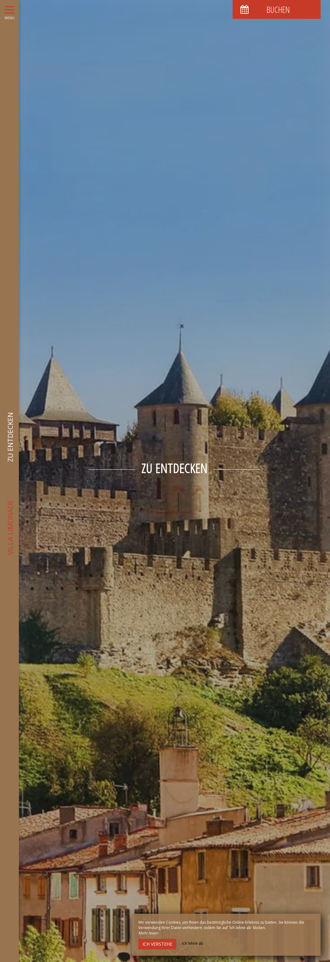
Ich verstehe (157, 944)
